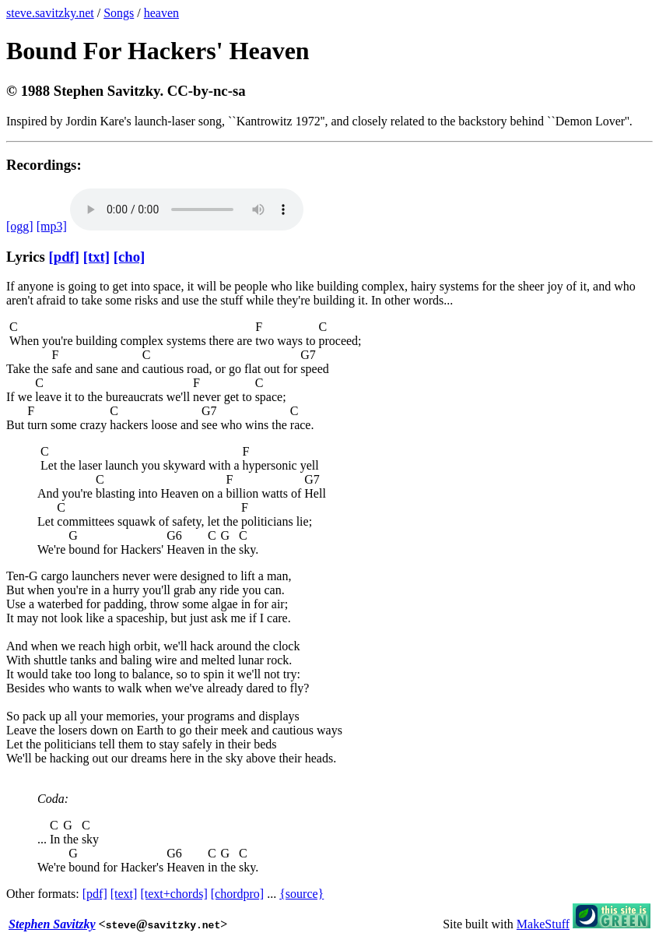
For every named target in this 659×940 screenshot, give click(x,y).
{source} (301, 893)
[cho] (129, 256)
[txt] (96, 256)
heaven (161, 12)
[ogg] (19, 226)
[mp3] (52, 226)
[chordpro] (237, 893)
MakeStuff (543, 924)
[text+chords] (173, 893)
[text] (124, 893)
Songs (118, 12)
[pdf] (64, 256)
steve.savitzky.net (50, 12)
